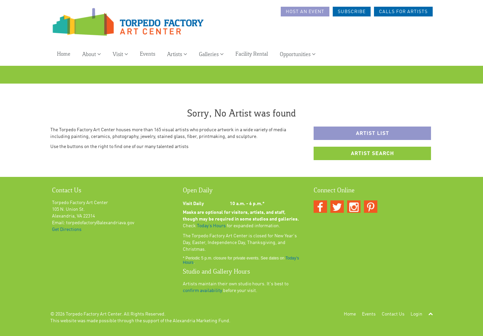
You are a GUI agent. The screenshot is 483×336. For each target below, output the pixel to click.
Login (416, 314)
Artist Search (372, 153)
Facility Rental (251, 54)
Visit (120, 54)
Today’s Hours (211, 226)
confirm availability (202, 290)
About (91, 54)
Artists (177, 54)
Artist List (372, 133)
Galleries (211, 54)
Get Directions (67, 229)
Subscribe (352, 11)
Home (63, 54)
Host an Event (305, 11)
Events (147, 54)
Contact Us (393, 314)
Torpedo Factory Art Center (93, 314)
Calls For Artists (403, 11)
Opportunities (298, 54)
